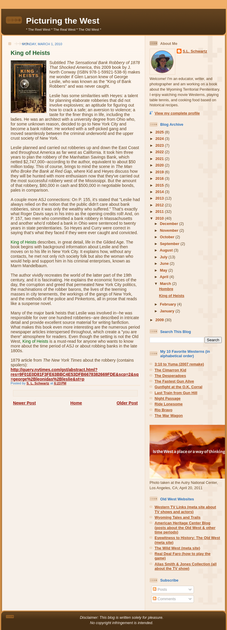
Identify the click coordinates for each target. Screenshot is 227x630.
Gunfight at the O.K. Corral (178, 387)
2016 (160, 178)
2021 (160, 158)
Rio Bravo (163, 410)
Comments (164, 599)
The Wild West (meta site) (177, 548)
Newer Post (24, 403)
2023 (160, 145)
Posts (160, 589)
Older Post (127, 403)
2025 (160, 132)
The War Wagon (169, 415)
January (167, 311)
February (168, 304)
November (169, 230)
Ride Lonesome (169, 404)
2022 (160, 152)
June (165, 263)
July (164, 257)
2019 (160, 172)
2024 (160, 138)
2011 (160, 211)
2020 (160, 165)
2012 (160, 205)
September (170, 243)
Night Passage (168, 398)
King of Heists (171, 295)
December (169, 223)
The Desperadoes (170, 375)
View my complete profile (177, 113)
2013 (160, 198)
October (167, 237)
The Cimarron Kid (170, 370)
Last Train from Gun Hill (176, 393)
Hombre (166, 289)
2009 (160, 320)
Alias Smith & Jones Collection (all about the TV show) (186, 566)
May (164, 270)
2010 (160, 218)
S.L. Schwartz (195, 51)
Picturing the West (62, 20)
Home (76, 403)
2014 (160, 192)
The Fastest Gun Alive (174, 381)
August (167, 250)
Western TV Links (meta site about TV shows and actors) (185, 509)
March (166, 283)
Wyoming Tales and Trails (177, 517)
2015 (160, 185)
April (165, 277)
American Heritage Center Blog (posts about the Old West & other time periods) (185, 527)
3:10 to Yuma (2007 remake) (179, 364)
